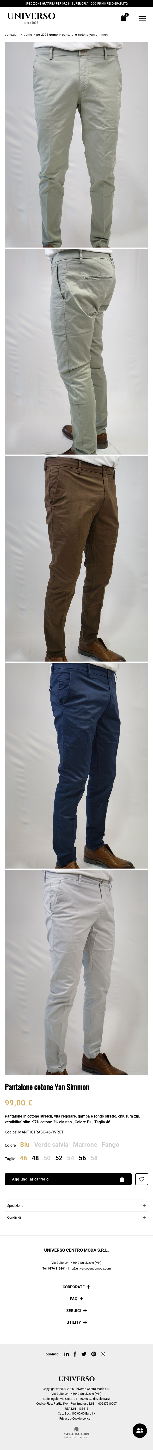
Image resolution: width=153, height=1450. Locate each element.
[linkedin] (66, 1354)
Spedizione (15, 1206)
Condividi (14, 1218)
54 (70, 1158)
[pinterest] (93, 1354)
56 (82, 1158)
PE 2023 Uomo (47, 34)
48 (35, 1158)
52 (58, 1158)
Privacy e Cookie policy (74, 1418)
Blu (25, 1145)
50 (47, 1158)
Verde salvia (51, 1145)
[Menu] (139, 18)
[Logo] (31, 18)
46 (23, 1158)
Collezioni (12, 34)
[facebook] (75, 1354)
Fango (110, 1145)
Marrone (85, 1145)
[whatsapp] (103, 1354)
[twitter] (83, 1354)
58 (94, 1158)
